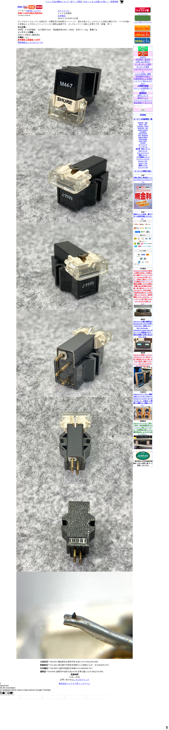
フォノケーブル (143, 167)
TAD (139, 135)
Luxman (142, 143)
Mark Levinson (143, 130)
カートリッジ (63, 11)
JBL (146, 128)
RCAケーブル (142, 161)
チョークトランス (143, 153)
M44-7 (20, 6)
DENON (140, 123)
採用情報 (114, 2)
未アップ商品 (76, 2)
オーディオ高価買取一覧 (143, 119)
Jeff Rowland (143, 139)
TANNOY (140, 126)
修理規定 (143, 93)
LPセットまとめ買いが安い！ (96, 2)
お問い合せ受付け (143, 62)
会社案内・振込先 (143, 59)
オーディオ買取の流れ (142, 171)
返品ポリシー (142, 98)
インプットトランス (143, 159)
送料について (142, 95)
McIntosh (145, 135)
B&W (141, 124)
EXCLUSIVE (143, 133)
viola (146, 123)
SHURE (33, 11)
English (143, 57)
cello (145, 124)
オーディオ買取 (142, 67)
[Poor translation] (10, 693)
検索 (143, 110)
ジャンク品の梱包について (57, 2)
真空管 (138, 149)
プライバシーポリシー (143, 100)
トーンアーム (143, 147)
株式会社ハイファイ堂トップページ (74, 683)
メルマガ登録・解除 (143, 74)
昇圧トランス (145, 149)
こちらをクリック (81, 680)
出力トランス (143, 151)
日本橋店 (62, 16)
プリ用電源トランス (143, 157)
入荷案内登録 (142, 86)
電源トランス (143, 155)
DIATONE (141, 128)
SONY (147, 126)
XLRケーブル (142, 163)
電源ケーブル (143, 165)
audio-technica (142, 137)
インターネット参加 (143, 64)
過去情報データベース (143, 103)
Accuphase (143, 132)
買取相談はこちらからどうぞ (30, 42)
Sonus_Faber (143, 141)
